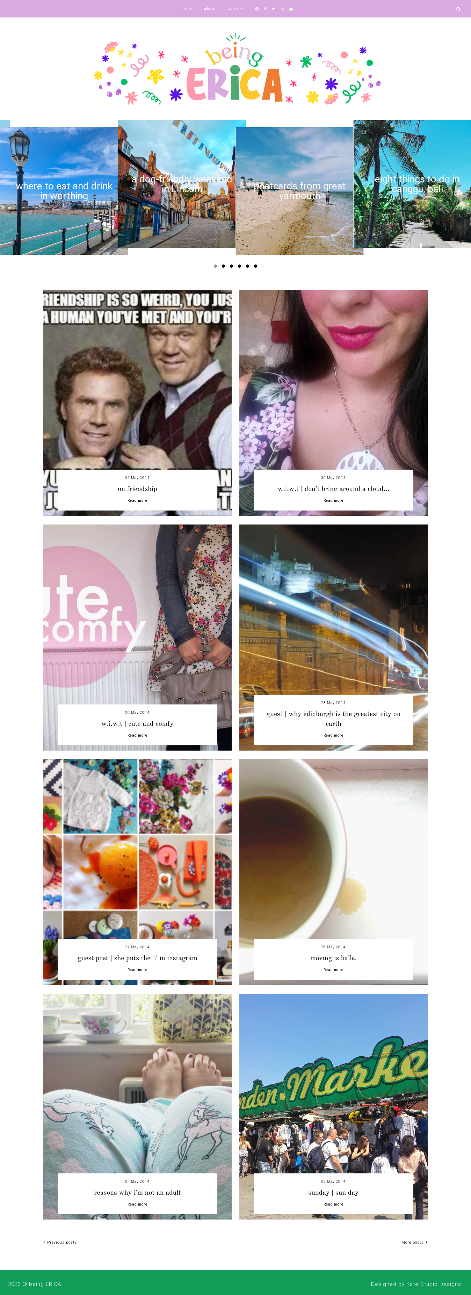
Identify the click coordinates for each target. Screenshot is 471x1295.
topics (232, 8)
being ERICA (45, 1284)
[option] (64, 191)
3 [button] (232, 267)
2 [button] (224, 267)
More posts (414, 1242)
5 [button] (248, 267)
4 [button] (240, 267)
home (186, 8)
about (210, 8)
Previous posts (60, 1242)
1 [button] (216, 267)
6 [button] (256, 267)
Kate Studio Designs (433, 1284)
